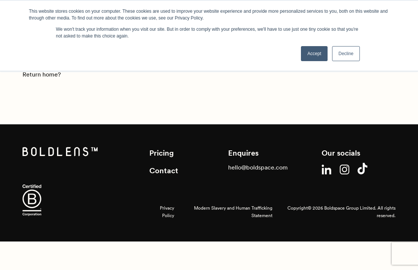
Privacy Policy (167, 211)
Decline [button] (345, 53)
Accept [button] (314, 53)
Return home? (42, 74)
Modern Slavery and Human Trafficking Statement (233, 211)
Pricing (161, 153)
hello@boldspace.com (258, 167)
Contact (163, 171)
